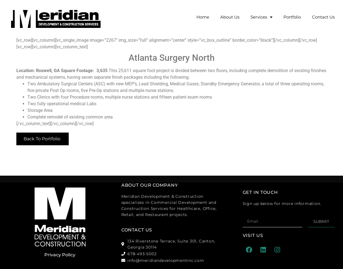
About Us (229, 17)
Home (202, 17)
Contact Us (323, 17)
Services (261, 17)
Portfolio (292, 17)
